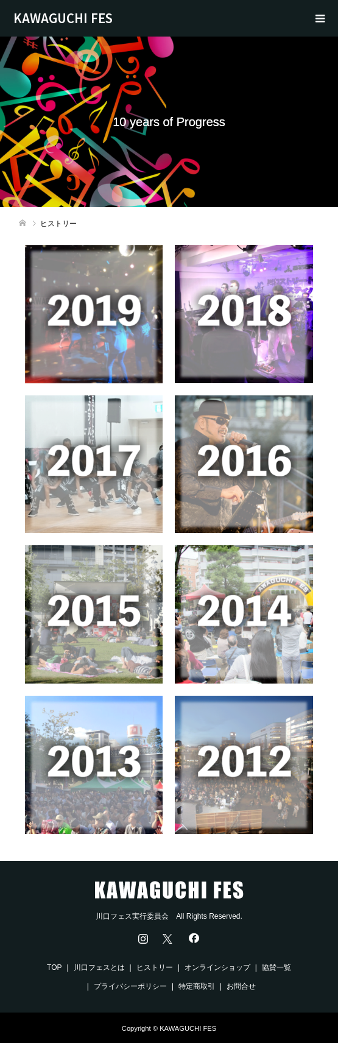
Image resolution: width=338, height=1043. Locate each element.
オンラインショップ (217, 967)
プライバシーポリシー (130, 986)
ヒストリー (154, 967)
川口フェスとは (99, 967)
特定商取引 (196, 986)
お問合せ (241, 986)
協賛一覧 (276, 967)
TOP (54, 967)
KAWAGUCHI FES (63, 18)
